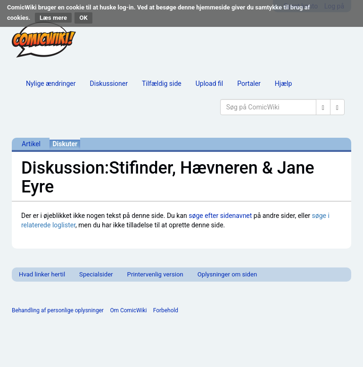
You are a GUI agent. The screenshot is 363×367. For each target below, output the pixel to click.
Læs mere (53, 17)
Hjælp (283, 83)
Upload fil (209, 83)
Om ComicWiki (128, 310)
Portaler (249, 83)
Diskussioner (109, 83)
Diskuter (64, 144)
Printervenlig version (155, 274)
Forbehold (165, 310)
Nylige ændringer (51, 83)
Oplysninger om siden (227, 274)
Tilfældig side (162, 83)
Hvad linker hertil (42, 274)
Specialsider (96, 274)
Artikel (31, 144)
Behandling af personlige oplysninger (58, 310)
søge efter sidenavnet (220, 215)
